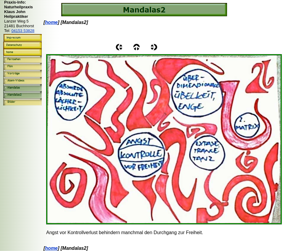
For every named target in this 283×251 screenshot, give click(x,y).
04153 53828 (22, 30)
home (51, 22)
